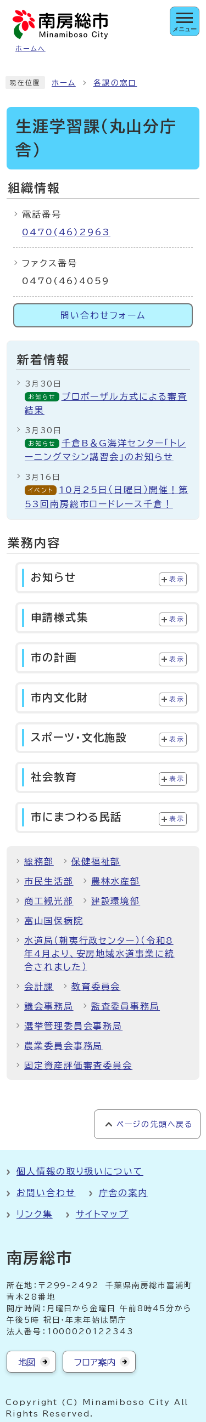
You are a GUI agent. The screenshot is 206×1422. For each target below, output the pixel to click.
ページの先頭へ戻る (154, 1124)
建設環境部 (116, 901)
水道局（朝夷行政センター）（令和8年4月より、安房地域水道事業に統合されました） (99, 953)
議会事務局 (49, 1006)
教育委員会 (96, 986)
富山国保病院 (53, 920)
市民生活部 (49, 881)
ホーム (64, 83)
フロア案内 (94, 1362)
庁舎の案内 (123, 1192)
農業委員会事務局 (63, 1045)
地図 (27, 1362)
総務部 (39, 861)
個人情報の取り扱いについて (79, 1171)
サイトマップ (102, 1214)
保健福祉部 (96, 861)
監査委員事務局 (125, 1006)
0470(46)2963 (66, 232)
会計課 (39, 986)
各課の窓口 (115, 83)
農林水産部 (116, 881)
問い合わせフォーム (102, 315)
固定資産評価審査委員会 (78, 1065)
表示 (176, 579)
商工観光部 (49, 901)
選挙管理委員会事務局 (73, 1026)
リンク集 (34, 1214)
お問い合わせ (46, 1192)
